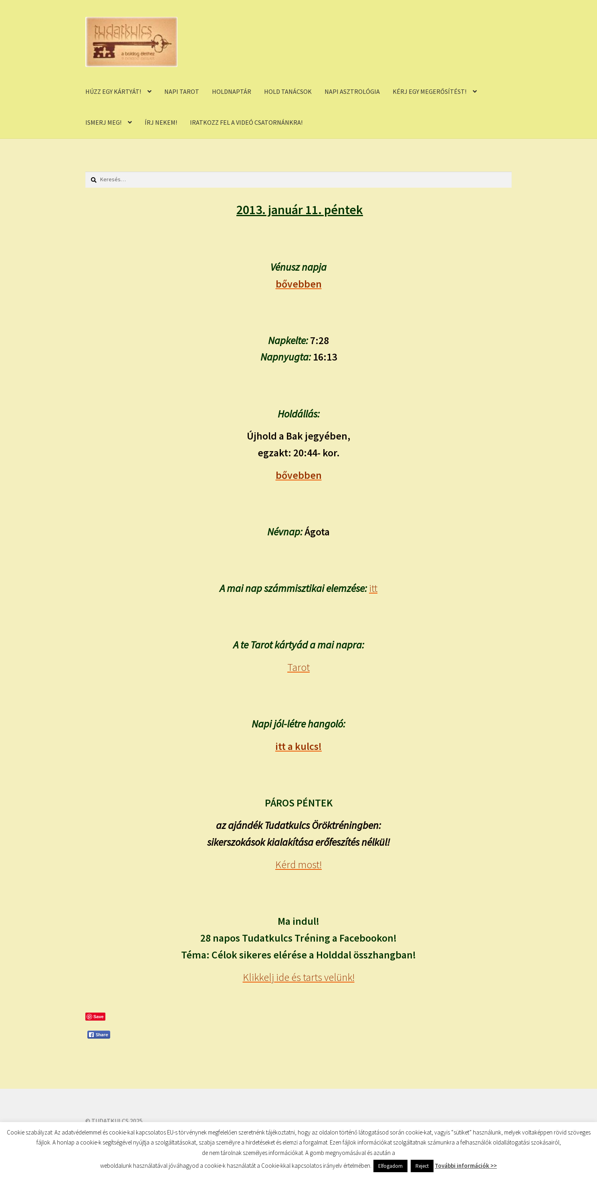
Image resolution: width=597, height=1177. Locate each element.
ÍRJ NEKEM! (161, 122)
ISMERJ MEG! (103, 122)
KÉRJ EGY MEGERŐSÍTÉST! (429, 91)
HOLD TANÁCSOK (288, 91)
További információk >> (466, 1165)
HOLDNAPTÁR (231, 91)
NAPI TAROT (181, 91)
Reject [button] (422, 1166)
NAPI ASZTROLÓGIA (352, 91)
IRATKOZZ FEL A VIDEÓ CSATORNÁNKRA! (246, 122)
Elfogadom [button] (390, 1166)
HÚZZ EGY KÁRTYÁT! (113, 91)
